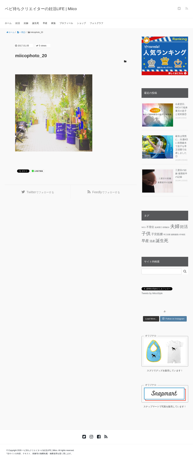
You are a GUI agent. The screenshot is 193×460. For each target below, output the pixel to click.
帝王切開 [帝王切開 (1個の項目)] (166, 234)
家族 (53, 23)
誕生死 (35, 23)
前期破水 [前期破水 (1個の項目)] (166, 227)
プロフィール (66, 23)
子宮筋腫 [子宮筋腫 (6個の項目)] (157, 234)
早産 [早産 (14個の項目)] (145, 241)
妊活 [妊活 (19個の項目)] (184, 226)
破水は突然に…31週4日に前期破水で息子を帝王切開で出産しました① (181, 146)
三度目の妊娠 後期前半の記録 (181, 173)
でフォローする (40, 192)
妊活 (17, 23)
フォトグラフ (96, 23)
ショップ (81, 23)
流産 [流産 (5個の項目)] (152, 241)
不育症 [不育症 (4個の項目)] (150, 227)
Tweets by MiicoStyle (152, 293)
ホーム (8, 23)
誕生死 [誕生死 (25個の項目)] (162, 240)
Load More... (151, 319)
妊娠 (26, 23)
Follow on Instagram (173, 318)
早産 (45, 23)
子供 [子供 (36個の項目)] (146, 233)
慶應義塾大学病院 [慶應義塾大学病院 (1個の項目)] (178, 234)
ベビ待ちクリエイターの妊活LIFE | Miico (41, 9)
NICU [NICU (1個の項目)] (144, 227)
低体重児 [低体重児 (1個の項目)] (158, 227)
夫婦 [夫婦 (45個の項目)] (174, 226)
